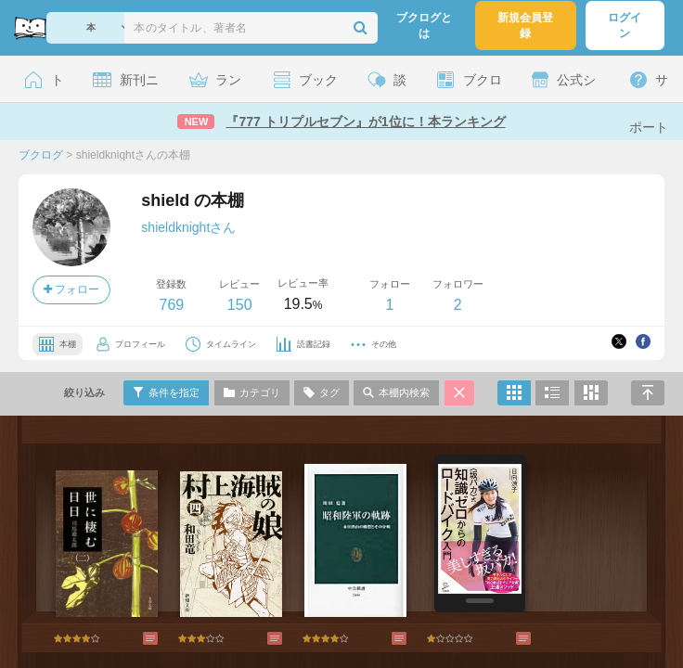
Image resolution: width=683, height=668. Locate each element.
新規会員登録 (525, 25)
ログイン (624, 25)
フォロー (71, 289)
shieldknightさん (188, 227)
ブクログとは (424, 25)
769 (171, 305)
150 (239, 305)
